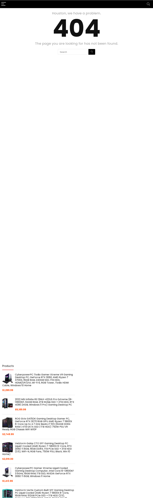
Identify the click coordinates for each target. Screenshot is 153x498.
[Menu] (3, 4)
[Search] (148, 4)
